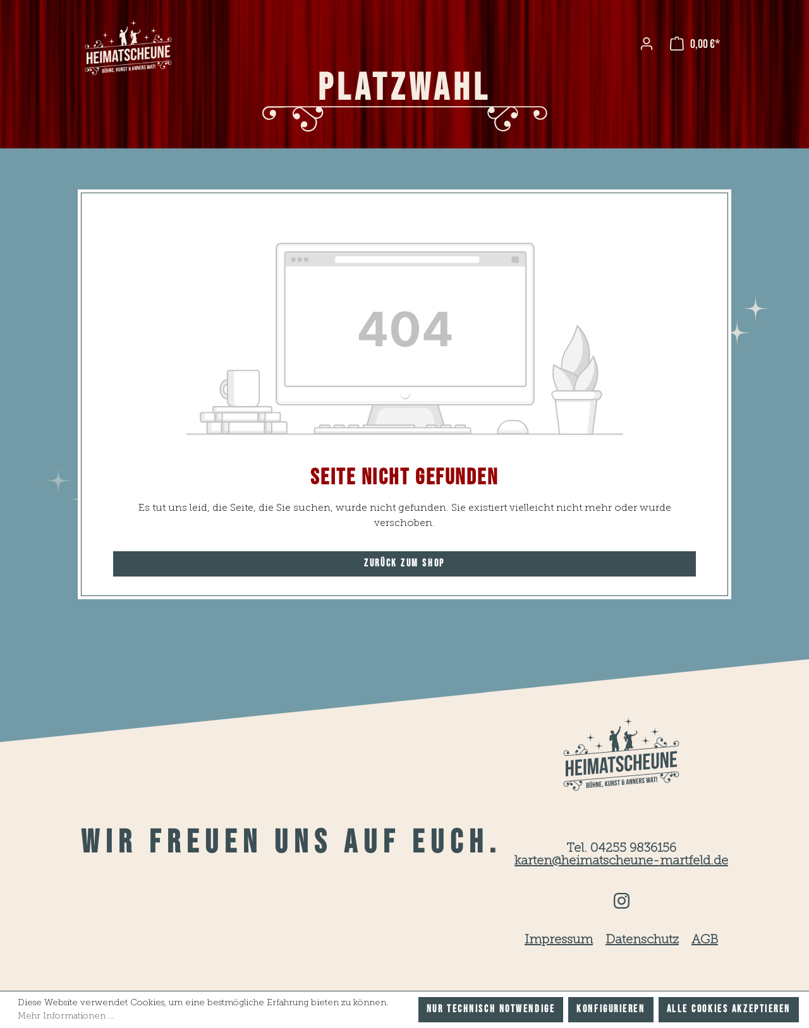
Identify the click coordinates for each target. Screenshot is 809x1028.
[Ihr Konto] (646, 43)
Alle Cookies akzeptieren (729, 1009)
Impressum (559, 940)
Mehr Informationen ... (66, 1016)
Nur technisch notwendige (491, 1009)
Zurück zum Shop (404, 564)
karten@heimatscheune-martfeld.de (621, 861)
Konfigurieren (610, 1009)
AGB (704, 940)
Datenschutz (642, 940)
